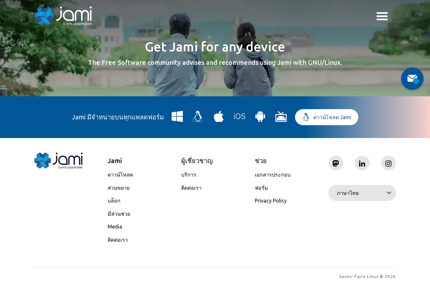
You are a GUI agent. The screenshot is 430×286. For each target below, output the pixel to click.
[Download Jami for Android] (260, 119)
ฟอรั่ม (261, 188)
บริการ (188, 175)
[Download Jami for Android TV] (281, 119)
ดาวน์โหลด (120, 175)
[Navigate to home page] (63, 16)
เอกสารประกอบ (273, 175)
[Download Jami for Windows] (177, 119)
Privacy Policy (271, 201)
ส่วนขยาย (119, 188)
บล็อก (114, 201)
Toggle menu (382, 17)
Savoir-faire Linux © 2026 (367, 276)
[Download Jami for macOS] (219, 119)
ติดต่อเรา (118, 240)
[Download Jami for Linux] (198, 119)
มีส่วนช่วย (119, 214)
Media (115, 227)
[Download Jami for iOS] (240, 119)
